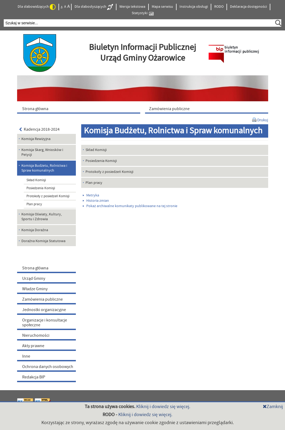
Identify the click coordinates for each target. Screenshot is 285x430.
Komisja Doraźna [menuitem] (34, 230)
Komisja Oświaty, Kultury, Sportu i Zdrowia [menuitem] (41, 217)
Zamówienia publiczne (42, 299)
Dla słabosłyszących (94, 7)
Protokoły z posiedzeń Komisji (47, 196)
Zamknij (273, 407)
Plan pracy (34, 204)
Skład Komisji (36, 180)
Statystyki (143, 13)
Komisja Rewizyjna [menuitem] (35, 139)
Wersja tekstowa (132, 6)
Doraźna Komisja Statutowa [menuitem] (43, 241)
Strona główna (35, 268)
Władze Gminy (35, 289)
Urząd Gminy (33, 278)
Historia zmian (96, 200)
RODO (219, 6)
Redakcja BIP (33, 377)
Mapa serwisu (162, 6)
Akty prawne (33, 345)
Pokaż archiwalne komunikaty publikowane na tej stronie (130, 206)
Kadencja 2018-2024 (39, 129)
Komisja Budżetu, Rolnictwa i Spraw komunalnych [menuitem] (44, 168)
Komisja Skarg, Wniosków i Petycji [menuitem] (42, 152)
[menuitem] (80, 108)
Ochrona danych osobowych (47, 366)
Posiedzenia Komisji (40, 188)
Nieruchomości (35, 335)
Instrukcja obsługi (193, 6)
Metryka (91, 195)
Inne (26, 356)
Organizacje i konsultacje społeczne (44, 322)
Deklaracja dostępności (248, 6)
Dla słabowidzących (37, 7)
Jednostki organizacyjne (44, 309)
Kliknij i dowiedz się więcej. (163, 407)
